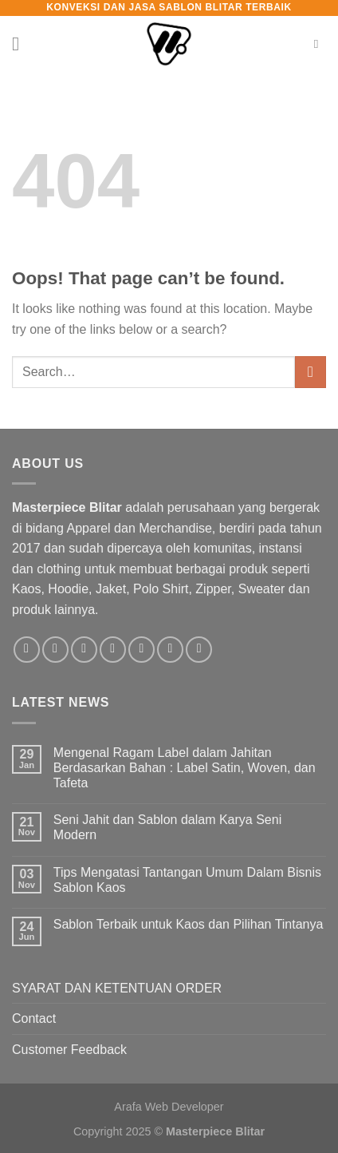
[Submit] (310, 371)
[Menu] (21, 43)
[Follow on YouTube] (199, 649)
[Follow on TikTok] (84, 649)
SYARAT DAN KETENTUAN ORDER (117, 988)
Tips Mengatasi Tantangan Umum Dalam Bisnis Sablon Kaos (187, 880)
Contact (34, 1018)
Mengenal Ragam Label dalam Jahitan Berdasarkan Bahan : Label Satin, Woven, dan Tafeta (184, 768)
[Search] (320, 44)
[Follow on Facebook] (27, 649)
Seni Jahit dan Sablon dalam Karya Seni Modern (167, 827)
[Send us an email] (113, 649)
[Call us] (141, 649)
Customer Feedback (69, 1049)
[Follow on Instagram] (55, 649)
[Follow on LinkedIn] (170, 649)
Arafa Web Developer (168, 1106)
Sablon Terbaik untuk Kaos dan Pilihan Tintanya (188, 924)
